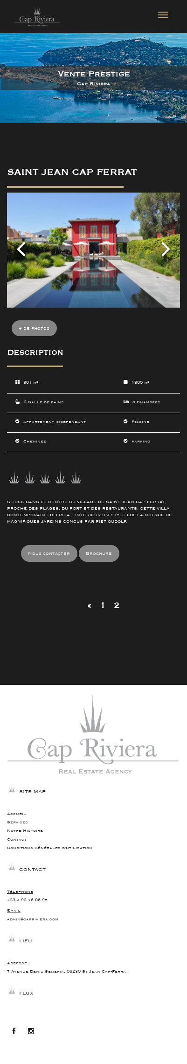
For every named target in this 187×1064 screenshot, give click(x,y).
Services (17, 822)
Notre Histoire (25, 830)
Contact (17, 839)
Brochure (99, 553)
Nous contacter (49, 553)
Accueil (16, 813)
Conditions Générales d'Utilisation (49, 847)
